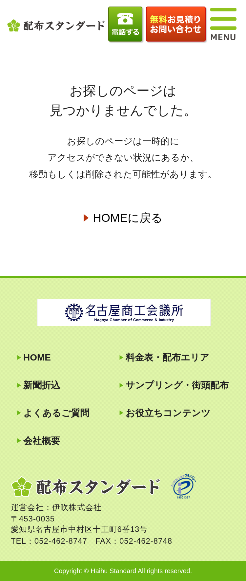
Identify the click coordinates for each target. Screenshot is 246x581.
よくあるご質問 (56, 413)
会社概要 (41, 441)
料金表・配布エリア (167, 357)
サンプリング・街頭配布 (177, 385)
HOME (37, 357)
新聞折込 (41, 385)
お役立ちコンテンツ (168, 413)
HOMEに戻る (128, 217)
